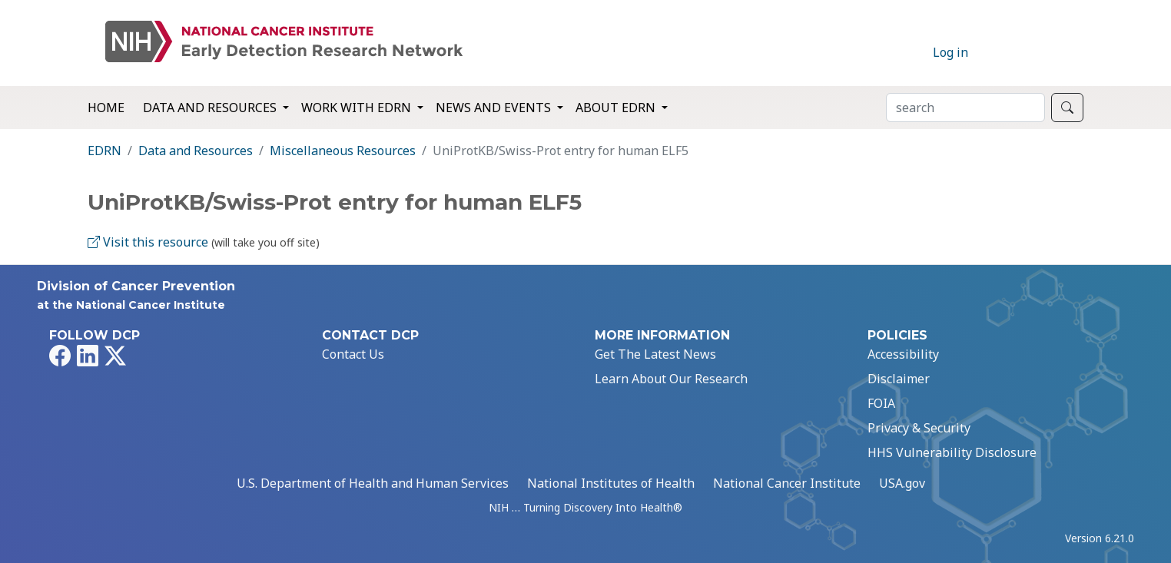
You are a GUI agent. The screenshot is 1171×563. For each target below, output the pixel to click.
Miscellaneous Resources (343, 150)
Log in (950, 52)
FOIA (881, 403)
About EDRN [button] (617, 107)
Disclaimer (898, 378)
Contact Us (353, 354)
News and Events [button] (495, 107)
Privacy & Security (918, 427)
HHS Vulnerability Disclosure (952, 452)
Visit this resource (148, 241)
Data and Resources (195, 150)
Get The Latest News (655, 354)
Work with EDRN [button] (357, 107)
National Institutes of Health (611, 483)
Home (106, 107)
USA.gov (902, 483)
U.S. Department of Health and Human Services (373, 483)
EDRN (104, 150)
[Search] (965, 107)
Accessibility (903, 354)
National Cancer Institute (787, 483)
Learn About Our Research (671, 378)
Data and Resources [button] (211, 107)
